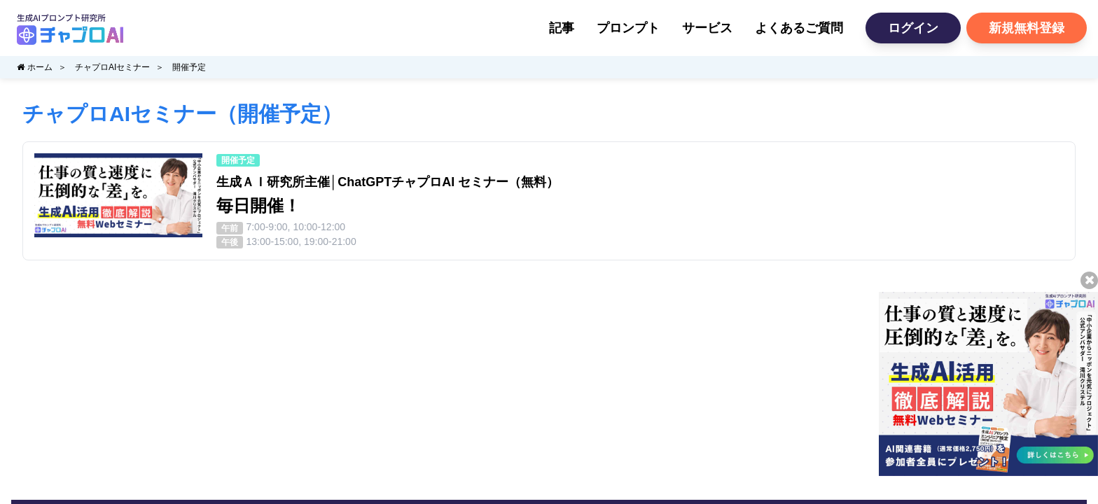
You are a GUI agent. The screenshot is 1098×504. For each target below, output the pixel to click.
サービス (707, 28)
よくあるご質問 (799, 28)
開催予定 (189, 67)
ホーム (35, 67)
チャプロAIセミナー (112, 67)
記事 (561, 28)
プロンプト (628, 28)
